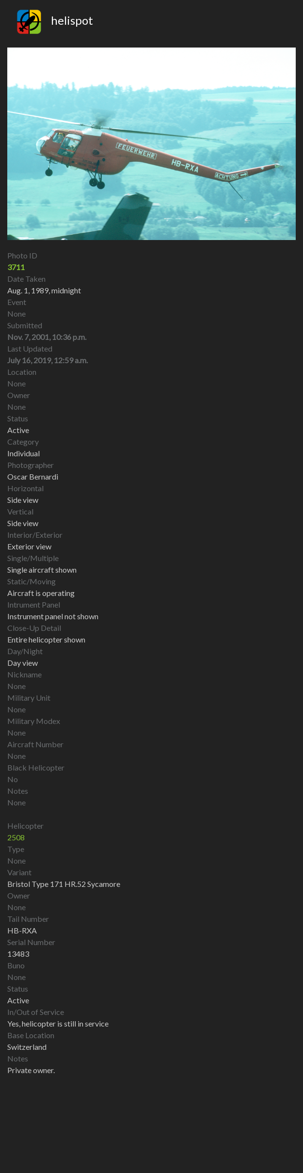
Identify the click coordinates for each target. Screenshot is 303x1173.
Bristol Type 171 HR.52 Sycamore (63, 883)
